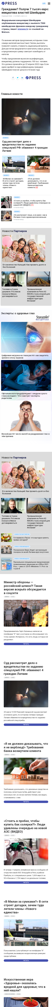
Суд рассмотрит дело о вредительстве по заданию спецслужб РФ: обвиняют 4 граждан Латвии (25, 146)
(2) (37, 187)
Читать (26, 644)
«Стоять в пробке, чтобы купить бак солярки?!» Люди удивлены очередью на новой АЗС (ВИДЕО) (31, 203)
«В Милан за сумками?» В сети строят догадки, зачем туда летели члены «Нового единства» (13, 183)
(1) (32, 205)
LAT (44, 3)
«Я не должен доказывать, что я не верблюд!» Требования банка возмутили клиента (38, 183)
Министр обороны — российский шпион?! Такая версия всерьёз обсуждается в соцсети (25, 587)
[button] (49, 3)
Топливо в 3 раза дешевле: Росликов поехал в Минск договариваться (11, 292)
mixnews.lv (23, 29)
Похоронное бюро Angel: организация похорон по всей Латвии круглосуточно (31, 551)
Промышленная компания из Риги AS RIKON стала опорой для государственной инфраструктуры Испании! (38, 295)
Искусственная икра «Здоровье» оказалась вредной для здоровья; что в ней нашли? (24, 985)
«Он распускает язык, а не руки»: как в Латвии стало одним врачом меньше (30, 216)
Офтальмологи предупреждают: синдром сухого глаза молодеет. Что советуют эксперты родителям (24, 395)
